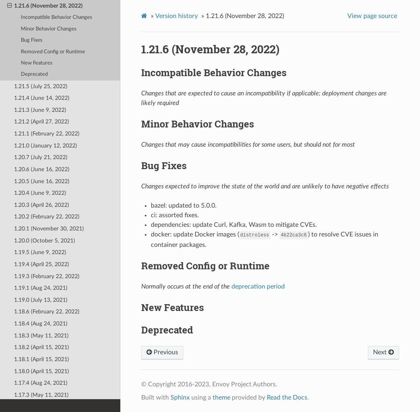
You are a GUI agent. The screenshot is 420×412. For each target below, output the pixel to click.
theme (221, 397)
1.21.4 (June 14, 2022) (41, 98)
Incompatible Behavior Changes (56, 17)
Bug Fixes (32, 40)
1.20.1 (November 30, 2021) (49, 229)
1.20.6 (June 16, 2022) (41, 169)
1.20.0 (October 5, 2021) (44, 241)
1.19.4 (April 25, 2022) (41, 264)
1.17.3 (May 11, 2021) (41, 395)
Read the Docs (287, 397)
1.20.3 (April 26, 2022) (41, 205)
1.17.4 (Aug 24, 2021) (40, 383)
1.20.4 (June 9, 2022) (40, 193)
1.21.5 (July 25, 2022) (40, 86)
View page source (372, 16)
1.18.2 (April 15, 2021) (41, 347)
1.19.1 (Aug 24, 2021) (40, 288)
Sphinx (180, 397)
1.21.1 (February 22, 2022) (46, 134)
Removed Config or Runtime (53, 52)
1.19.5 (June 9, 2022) (40, 252)
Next (383, 352)
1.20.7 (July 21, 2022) (40, 157)
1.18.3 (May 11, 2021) (41, 336)
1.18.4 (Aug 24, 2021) (40, 324)
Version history (176, 16)
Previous (162, 352)
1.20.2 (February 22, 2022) (46, 217)
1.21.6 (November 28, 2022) (45, 6)
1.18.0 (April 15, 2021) (41, 371)
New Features (37, 63)
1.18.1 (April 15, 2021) (41, 359)
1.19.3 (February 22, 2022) (46, 276)
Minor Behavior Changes (49, 29)
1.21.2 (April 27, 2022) (41, 122)
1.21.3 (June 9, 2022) (40, 110)
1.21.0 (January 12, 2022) (45, 146)
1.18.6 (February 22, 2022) (46, 312)
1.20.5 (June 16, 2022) (41, 181)
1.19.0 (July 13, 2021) (40, 300)
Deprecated (34, 74)
